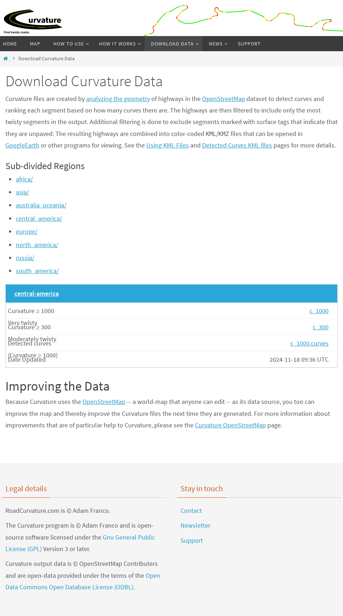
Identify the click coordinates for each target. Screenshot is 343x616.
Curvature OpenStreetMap (230, 425)
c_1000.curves (309, 343)
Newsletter (195, 525)
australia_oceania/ (41, 205)
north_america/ (37, 245)
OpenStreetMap (223, 98)
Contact (191, 510)
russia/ (25, 258)
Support (192, 540)
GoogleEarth (22, 145)
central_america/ (39, 218)
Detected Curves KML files (237, 145)
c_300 (321, 327)
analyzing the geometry (118, 98)
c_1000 (319, 311)
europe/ (26, 231)
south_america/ (37, 271)
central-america (36, 293)
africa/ (24, 179)
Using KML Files (167, 145)
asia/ (22, 192)
